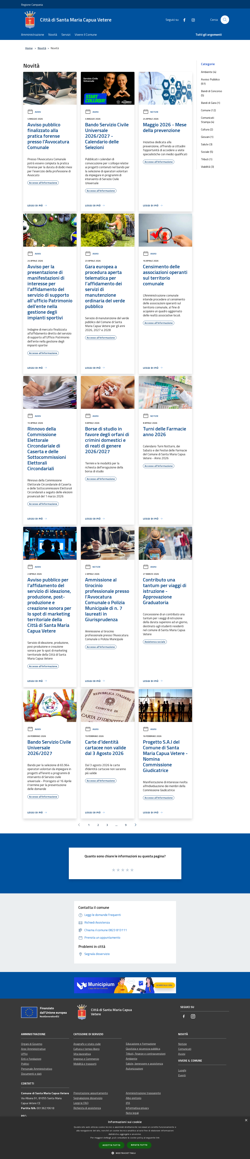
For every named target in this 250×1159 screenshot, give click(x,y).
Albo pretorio (133, 1098)
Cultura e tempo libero (86, 1049)
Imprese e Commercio (86, 1059)
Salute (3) (206, 144)
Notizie (150, 112)
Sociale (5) (207, 152)
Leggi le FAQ (80, 1103)
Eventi (182, 1075)
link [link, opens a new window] (157, 1137)
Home (29, 48)
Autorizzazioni (134, 1068)
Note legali (132, 1113)
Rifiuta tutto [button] (139, 1145)
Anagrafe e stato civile (87, 1044)
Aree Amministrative (33, 1049)
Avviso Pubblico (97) (210, 81)
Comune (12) (208, 110)
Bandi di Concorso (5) (211, 93)
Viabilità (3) (207, 166)
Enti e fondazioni (31, 1059)
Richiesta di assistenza (87, 1108)
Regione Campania (32, 4)
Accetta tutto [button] (111, 1145)
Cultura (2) (207, 129)
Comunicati (184, 1049)
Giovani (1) (207, 137)
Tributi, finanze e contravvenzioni (145, 1053)
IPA (128, 1103)
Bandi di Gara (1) (210, 103)
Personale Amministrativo (36, 1069)
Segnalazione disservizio (87, 1098)
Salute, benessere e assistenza (144, 1063)
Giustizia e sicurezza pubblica (143, 1049)
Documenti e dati (31, 1074)
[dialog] (125, 1138)
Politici (25, 1064)
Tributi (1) (206, 159)
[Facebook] (182, 19)
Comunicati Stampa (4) (207, 120)
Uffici (24, 1054)
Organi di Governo (31, 1044)
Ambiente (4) (208, 72)
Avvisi (34, 112)
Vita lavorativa (82, 1054)
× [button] (246, 1120)
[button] (125, 1153)
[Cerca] (225, 19)
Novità (42, 48)
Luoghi (182, 1070)
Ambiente (131, 1058)
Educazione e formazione (141, 1044)
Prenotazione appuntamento (90, 1093)
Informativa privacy (137, 1108)
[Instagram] (191, 19)
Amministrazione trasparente (143, 1093)
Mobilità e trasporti (84, 1064)
